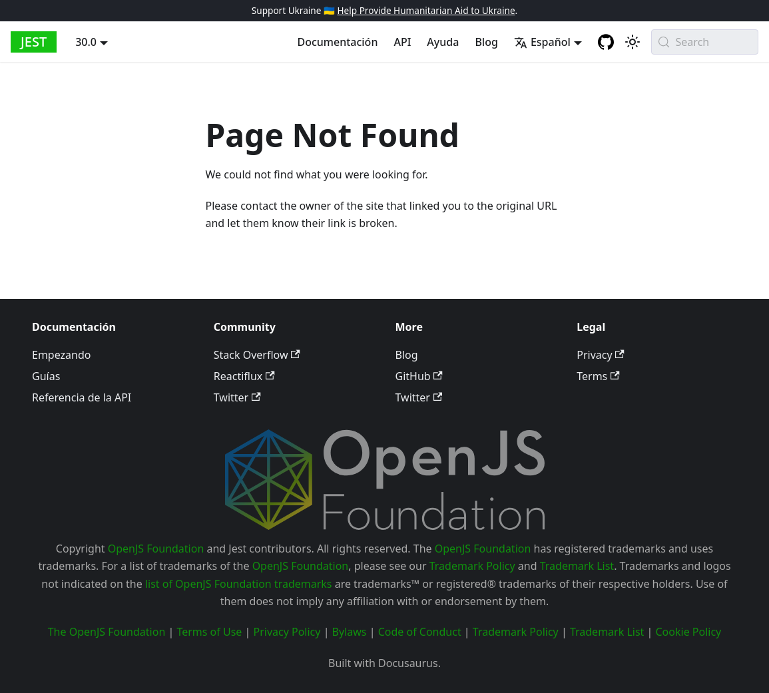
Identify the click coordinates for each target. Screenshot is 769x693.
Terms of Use (209, 631)
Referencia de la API (81, 397)
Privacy (601, 354)
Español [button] (542, 42)
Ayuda (443, 42)
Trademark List (577, 566)
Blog (486, 42)
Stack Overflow (257, 354)
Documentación (337, 42)
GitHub (419, 376)
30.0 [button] (86, 42)
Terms (598, 376)
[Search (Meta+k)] (704, 42)
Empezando (61, 354)
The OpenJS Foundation (107, 631)
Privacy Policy (286, 631)
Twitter (237, 397)
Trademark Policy (472, 566)
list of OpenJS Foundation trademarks (238, 584)
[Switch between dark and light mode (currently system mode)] (632, 42)
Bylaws (349, 631)
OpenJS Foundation (156, 548)
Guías (46, 376)
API (402, 42)
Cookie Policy (688, 631)
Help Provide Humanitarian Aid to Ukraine (426, 10)
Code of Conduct (419, 631)
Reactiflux (244, 376)
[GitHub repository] (606, 42)
